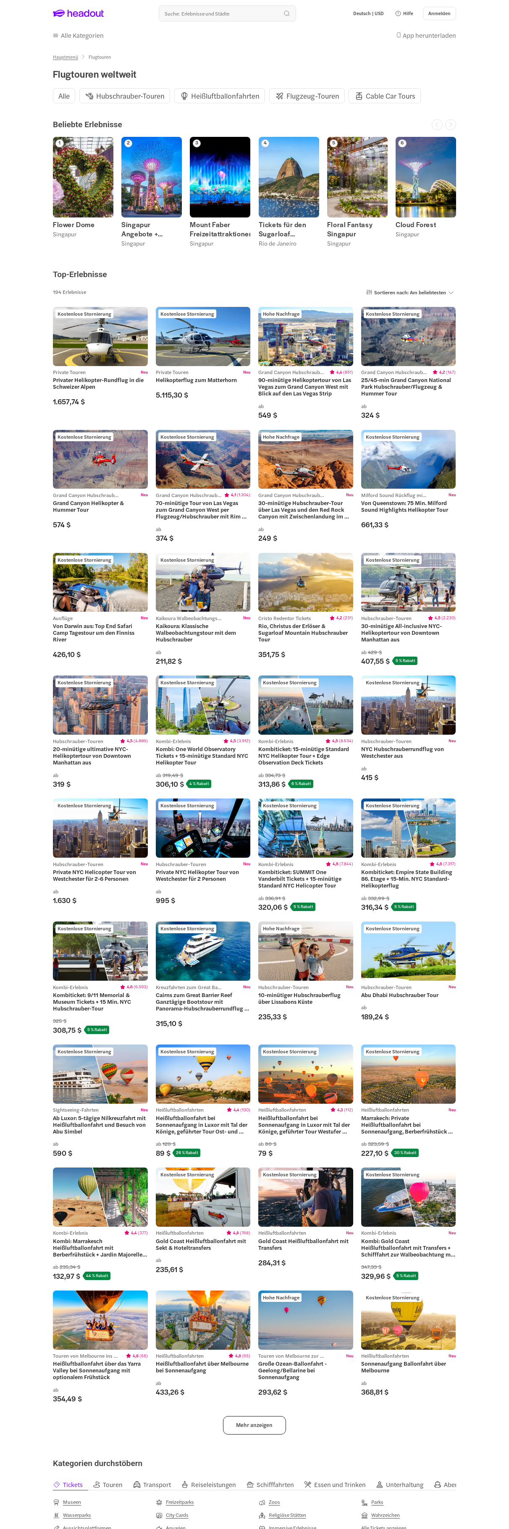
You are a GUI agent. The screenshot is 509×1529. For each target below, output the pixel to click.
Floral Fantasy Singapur (350, 229)
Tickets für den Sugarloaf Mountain (283, 229)
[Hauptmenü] (65, 57)
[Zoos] (269, 1502)
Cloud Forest (416, 224)
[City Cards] (172, 1515)
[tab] (73, 1484)
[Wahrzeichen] (380, 1515)
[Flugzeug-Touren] (312, 96)
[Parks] (372, 1502)
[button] (404, 13)
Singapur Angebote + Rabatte (139, 229)
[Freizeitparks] (175, 1502)
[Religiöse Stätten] (282, 1515)
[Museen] (67, 1502)
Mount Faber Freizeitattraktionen (220, 229)
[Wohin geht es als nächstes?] (227, 13)
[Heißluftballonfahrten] (225, 96)
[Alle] (64, 96)
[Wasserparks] (72, 1515)
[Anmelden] (439, 13)
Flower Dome (74, 224)
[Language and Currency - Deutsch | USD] (368, 13)
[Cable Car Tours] (390, 96)
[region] (254, 95)
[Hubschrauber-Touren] (130, 96)
